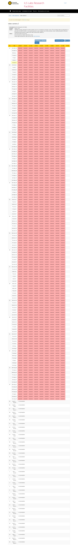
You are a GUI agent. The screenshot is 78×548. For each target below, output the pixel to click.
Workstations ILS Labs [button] (43, 11)
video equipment (15, 15)
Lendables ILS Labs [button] (27, 11)
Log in (65, 2)
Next (37, 42)
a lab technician (36, 36)
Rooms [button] (35, 11)
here (25, 19)
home (10, 15)
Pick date (67, 40)
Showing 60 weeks (59, 40)
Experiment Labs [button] (16, 11)
